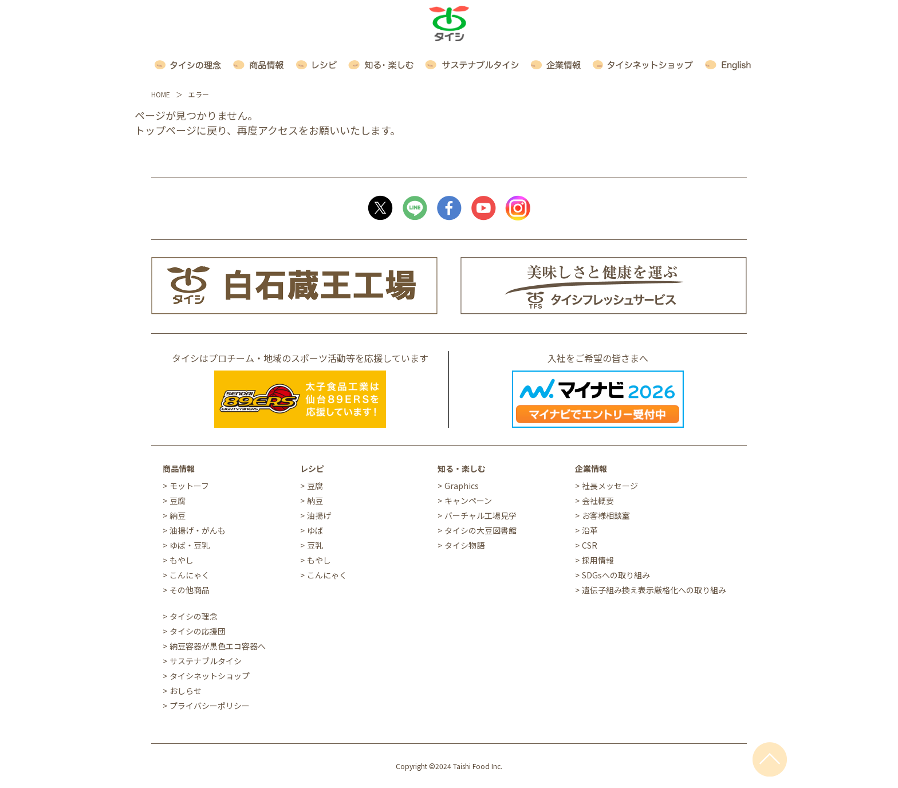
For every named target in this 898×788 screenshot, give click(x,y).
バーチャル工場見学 (480, 515)
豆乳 (315, 545)
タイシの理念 (194, 616)
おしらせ (186, 690)
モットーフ (189, 485)
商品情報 (179, 468)
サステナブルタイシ (206, 661)
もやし (182, 560)
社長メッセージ (610, 485)
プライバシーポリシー (210, 705)
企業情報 (591, 468)
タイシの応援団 (198, 631)
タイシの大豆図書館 (480, 530)
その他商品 (190, 590)
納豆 (178, 515)
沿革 (590, 530)
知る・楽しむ (462, 468)
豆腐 (178, 500)
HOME (160, 94)
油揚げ (319, 515)
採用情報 (598, 560)
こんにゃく (190, 575)
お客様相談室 (606, 515)
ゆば (315, 530)
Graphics (461, 485)
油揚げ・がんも (198, 530)
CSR (589, 545)
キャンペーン (468, 500)
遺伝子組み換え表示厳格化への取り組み (654, 590)
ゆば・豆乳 (190, 545)
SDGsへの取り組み (616, 575)
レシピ (312, 468)
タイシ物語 (464, 545)
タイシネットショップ (210, 675)
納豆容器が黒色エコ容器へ (218, 646)
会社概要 (598, 500)
